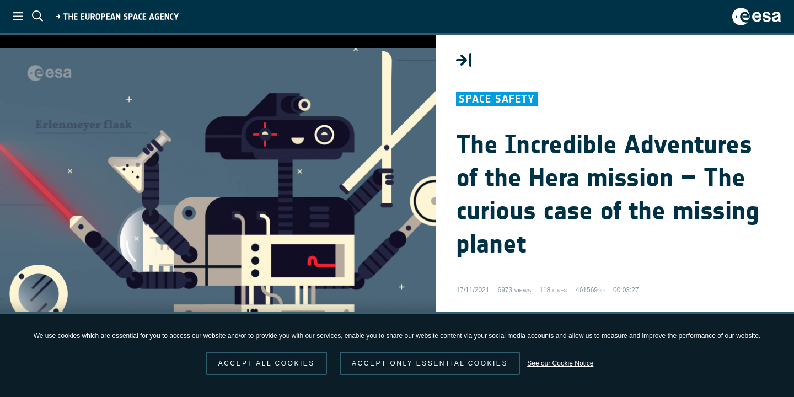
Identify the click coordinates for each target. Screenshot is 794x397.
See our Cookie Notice (560, 363)
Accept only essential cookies (430, 363)
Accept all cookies (266, 363)
